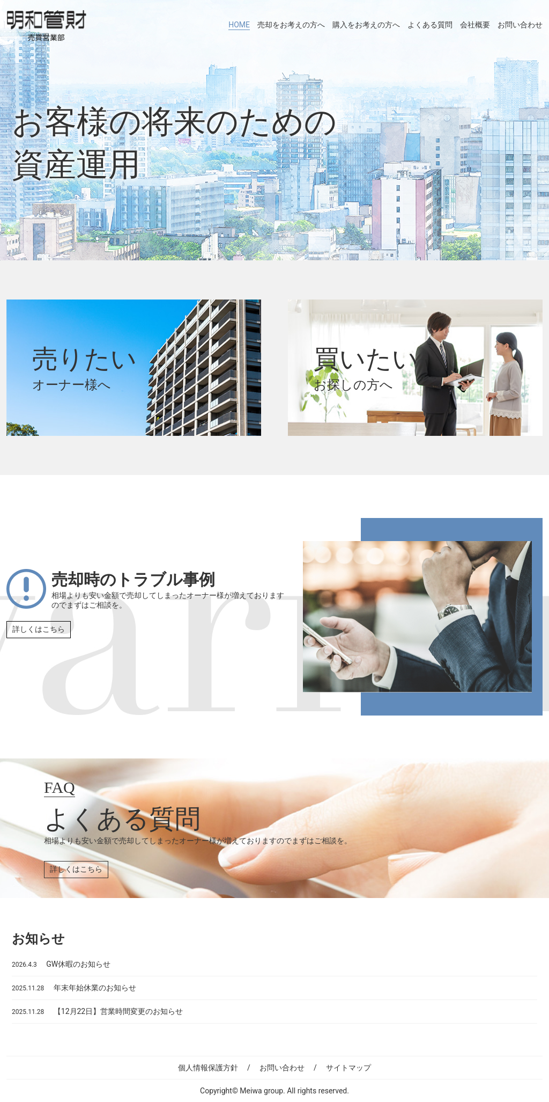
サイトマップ (348, 1067)
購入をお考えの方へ (366, 24)
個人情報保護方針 (208, 1067)
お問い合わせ (520, 24)
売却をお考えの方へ (291, 24)
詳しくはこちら (38, 629)
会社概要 (475, 24)
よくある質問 (429, 24)
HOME (239, 24)
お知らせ (38, 938)
